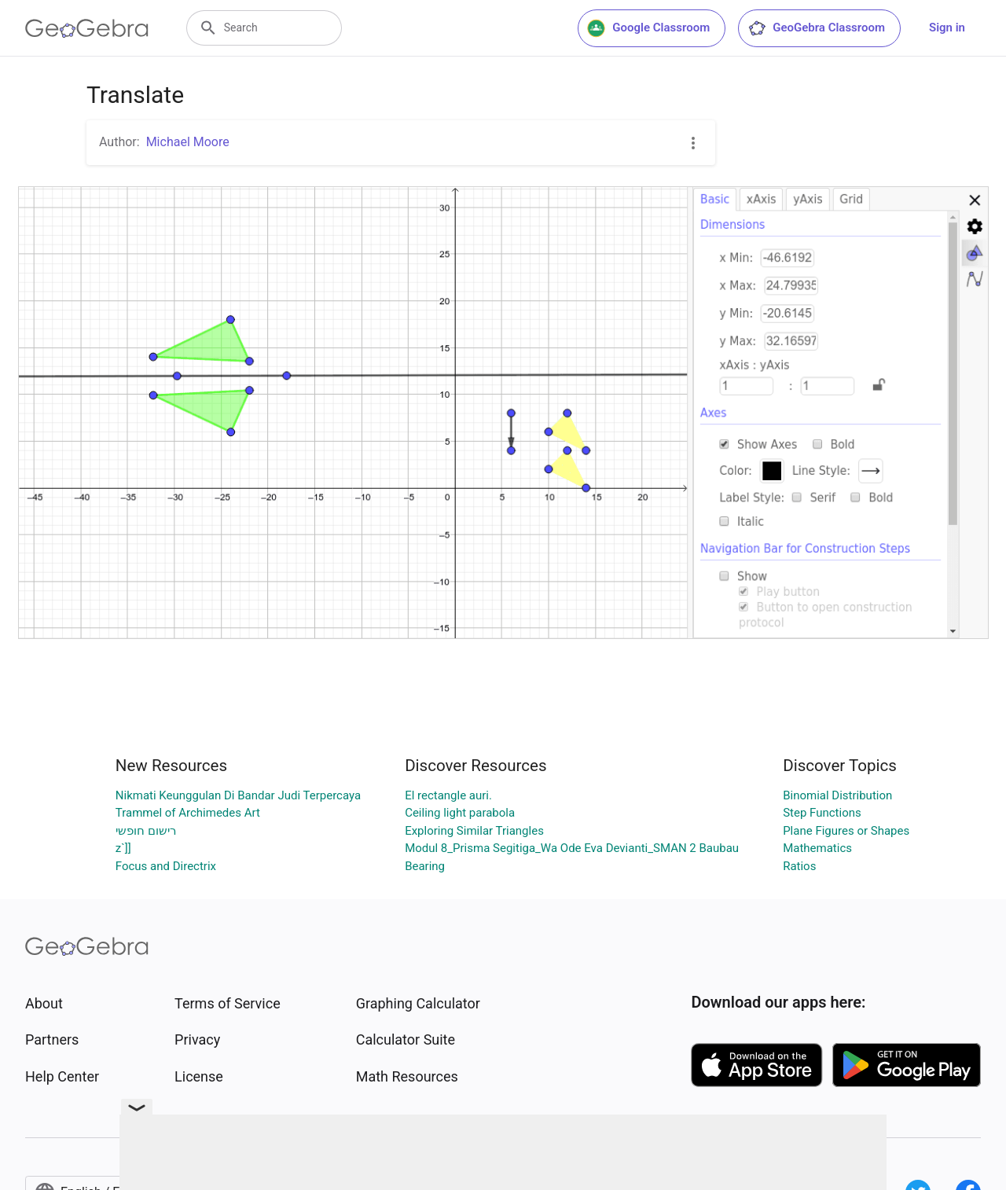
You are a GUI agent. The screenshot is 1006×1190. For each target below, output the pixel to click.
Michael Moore (187, 141)
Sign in (947, 27)
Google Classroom (648, 28)
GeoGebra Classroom (816, 28)
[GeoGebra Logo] (87, 28)
